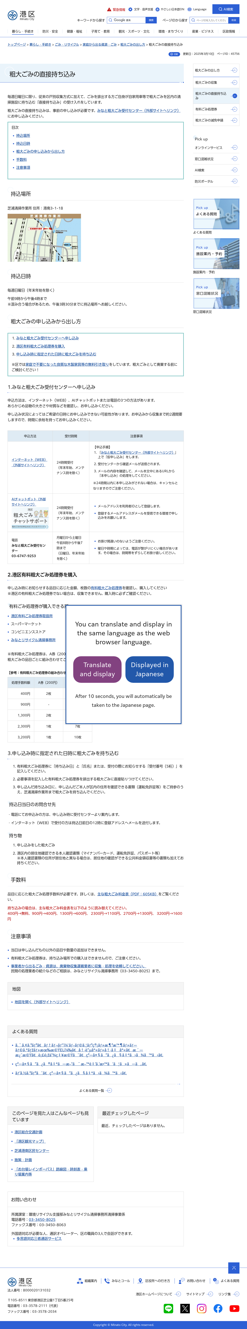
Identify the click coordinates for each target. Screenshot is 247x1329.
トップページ (17, 44)
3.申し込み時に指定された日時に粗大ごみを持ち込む (63, 753)
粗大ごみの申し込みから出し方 (40, 151)
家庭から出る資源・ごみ (100, 44)
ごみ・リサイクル (67, 44)
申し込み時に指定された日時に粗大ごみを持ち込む (56, 354)
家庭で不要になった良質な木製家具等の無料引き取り (67, 364)
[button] (116, 9)
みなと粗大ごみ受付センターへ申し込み (47, 338)
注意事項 (23, 167)
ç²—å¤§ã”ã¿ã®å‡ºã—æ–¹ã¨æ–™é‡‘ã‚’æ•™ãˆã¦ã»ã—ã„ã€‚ (81, 1064)
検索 (234, 20)
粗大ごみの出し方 (132, 44)
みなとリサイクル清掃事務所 (33, 640)
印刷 (176, 54)
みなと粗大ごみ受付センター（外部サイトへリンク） (139, 110)
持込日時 (23, 143)
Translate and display (97, 669)
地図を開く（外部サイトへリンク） (42, 1002)
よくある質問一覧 (91, 1090)
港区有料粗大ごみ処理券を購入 (40, 346)
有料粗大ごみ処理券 (106, 588)
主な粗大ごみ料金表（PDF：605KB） (127, 894)
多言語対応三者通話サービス (39, 1238)
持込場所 (23, 135)
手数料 (21, 159)
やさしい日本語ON (172, 9)
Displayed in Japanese (150, 669)
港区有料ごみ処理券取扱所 (32, 616)
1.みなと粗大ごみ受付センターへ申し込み (51, 387)
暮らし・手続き (40, 44)
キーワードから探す (110, 20)
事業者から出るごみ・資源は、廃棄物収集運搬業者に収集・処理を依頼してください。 (78, 966)
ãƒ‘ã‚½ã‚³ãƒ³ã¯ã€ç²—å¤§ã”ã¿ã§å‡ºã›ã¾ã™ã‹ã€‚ (71, 1073)
